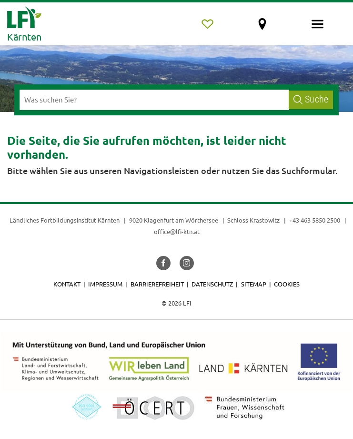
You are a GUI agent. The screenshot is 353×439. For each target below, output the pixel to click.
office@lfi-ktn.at (177, 231)
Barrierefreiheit (157, 284)
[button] (163, 263)
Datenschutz (212, 284)
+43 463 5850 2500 (314, 220)
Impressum (105, 284)
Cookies (287, 284)
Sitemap (253, 284)
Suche (310, 99)
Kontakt (67, 284)
